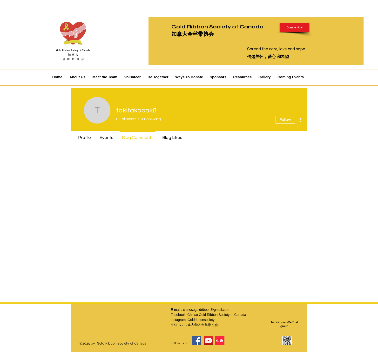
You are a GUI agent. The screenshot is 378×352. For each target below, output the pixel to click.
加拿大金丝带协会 (192, 34)
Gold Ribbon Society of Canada (217, 27)
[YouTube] (208, 340)
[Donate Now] (294, 27)
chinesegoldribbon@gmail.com (206, 310)
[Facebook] (196, 340)
